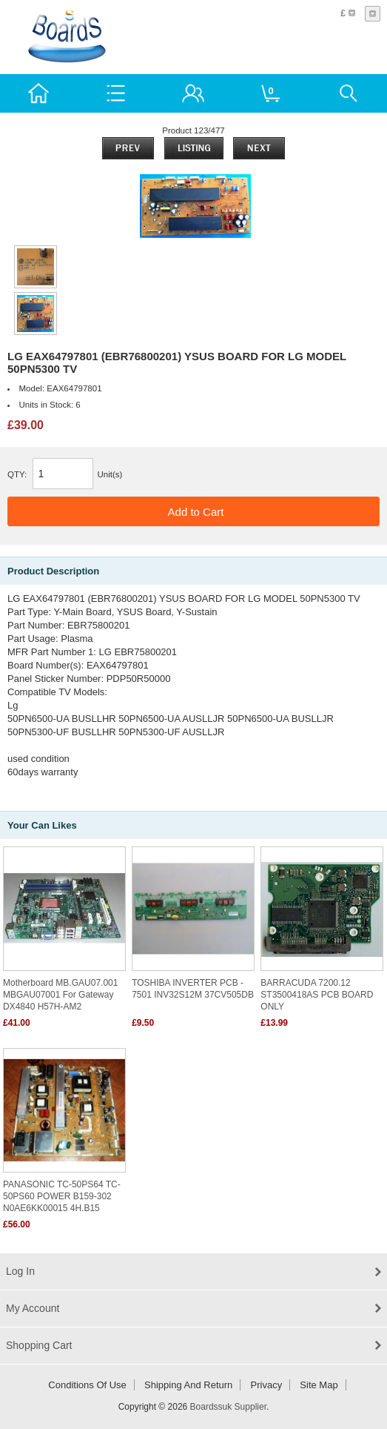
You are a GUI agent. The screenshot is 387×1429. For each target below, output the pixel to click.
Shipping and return (188, 1384)
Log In (20, 1271)
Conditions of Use (87, 1384)
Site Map (318, 1384)
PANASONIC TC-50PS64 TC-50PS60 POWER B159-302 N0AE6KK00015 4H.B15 (62, 1196)
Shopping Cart (39, 1345)
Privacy (267, 1384)
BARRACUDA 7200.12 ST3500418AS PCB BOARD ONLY (316, 995)
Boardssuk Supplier (228, 1407)
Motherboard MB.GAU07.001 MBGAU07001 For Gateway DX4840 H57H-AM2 (60, 995)
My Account (32, 1308)
